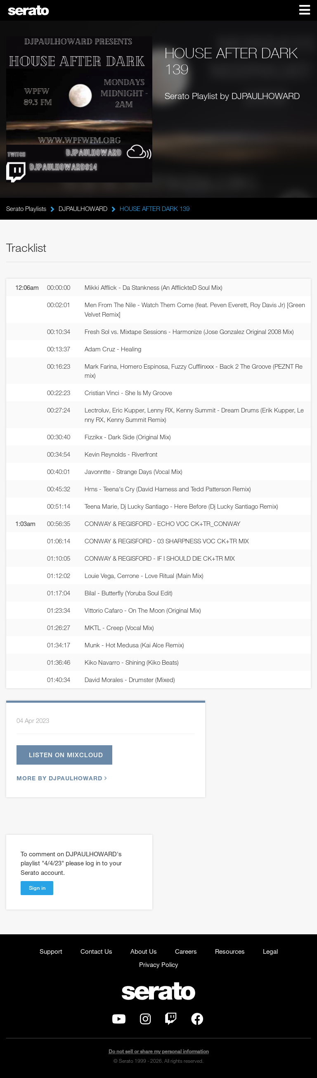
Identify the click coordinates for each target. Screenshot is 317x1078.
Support (51, 951)
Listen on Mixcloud (66, 755)
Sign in (37, 888)
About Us (143, 951)
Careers (186, 951)
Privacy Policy (158, 965)
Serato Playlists (26, 208)
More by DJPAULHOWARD (61, 778)
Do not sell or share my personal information (159, 1052)
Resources (230, 951)
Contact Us (96, 951)
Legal (270, 951)
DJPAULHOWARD (83, 208)
